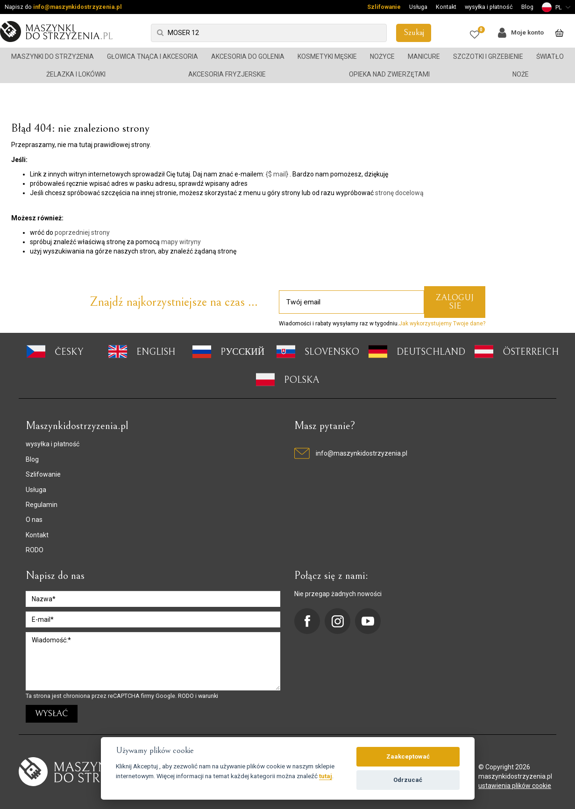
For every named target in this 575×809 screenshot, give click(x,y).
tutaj (325, 776)
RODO (34, 550)
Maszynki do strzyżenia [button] (52, 56)
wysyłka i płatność (489, 6)
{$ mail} (277, 174)
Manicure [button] (424, 56)
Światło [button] (550, 56)
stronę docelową (399, 193)
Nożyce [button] (382, 56)
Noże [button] (520, 74)
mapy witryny (181, 242)
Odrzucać (407, 779)
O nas (34, 519)
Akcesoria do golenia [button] (247, 56)
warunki (208, 695)
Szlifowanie (384, 6)
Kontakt (446, 6)
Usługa (418, 6)
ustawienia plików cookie (514, 785)
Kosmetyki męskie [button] (327, 56)
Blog (527, 6)
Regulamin (41, 504)
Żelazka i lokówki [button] (76, 74)
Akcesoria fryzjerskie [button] (227, 74)
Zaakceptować (408, 756)
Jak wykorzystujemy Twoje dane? (442, 323)
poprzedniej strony (82, 232)
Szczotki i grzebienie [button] (488, 56)
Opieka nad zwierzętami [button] (389, 74)
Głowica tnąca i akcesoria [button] (152, 56)
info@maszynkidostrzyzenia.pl (77, 6)
